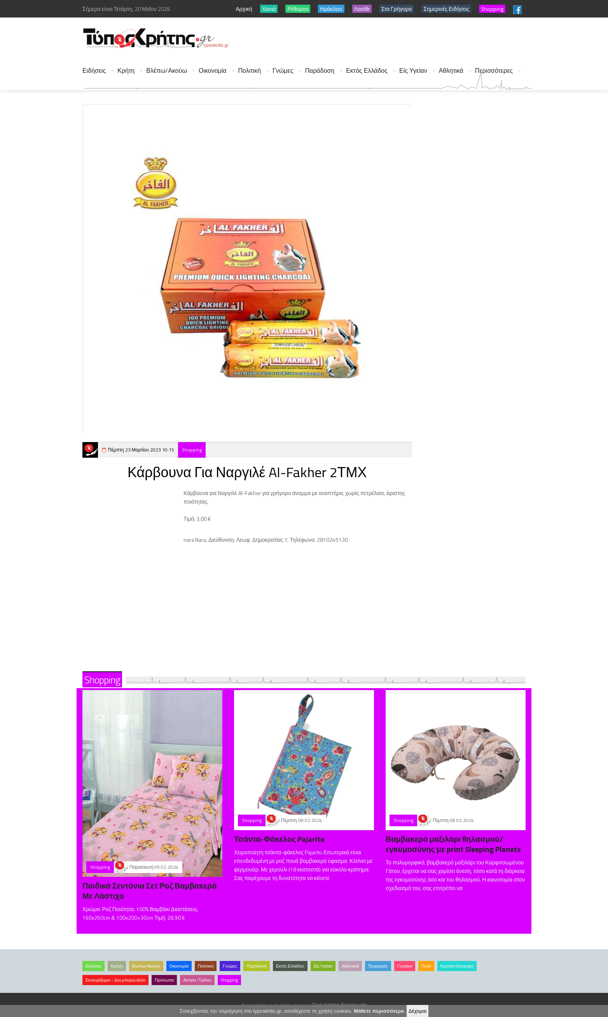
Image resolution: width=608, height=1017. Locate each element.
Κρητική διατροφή (456, 966)
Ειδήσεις (94, 71)
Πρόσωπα (164, 980)
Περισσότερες (494, 71)
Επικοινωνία (353, 1004)
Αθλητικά (451, 71)
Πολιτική (249, 71)
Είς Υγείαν (413, 71)
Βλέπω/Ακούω (166, 71)
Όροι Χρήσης (326, 1004)
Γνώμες (283, 71)
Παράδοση (319, 71)
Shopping (192, 449)
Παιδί (426, 966)
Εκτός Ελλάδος (367, 71)
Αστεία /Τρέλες (197, 980)
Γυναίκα (404, 966)
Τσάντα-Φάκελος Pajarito (279, 839)
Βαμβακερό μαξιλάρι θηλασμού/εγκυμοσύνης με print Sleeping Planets (453, 844)
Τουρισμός (378, 966)
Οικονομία (213, 71)
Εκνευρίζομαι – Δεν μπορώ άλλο (115, 980)
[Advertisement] (389, 38)
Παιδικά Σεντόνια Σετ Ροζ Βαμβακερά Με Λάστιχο (149, 891)
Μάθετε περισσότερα (379, 1011)
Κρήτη (126, 71)
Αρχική (244, 9)
